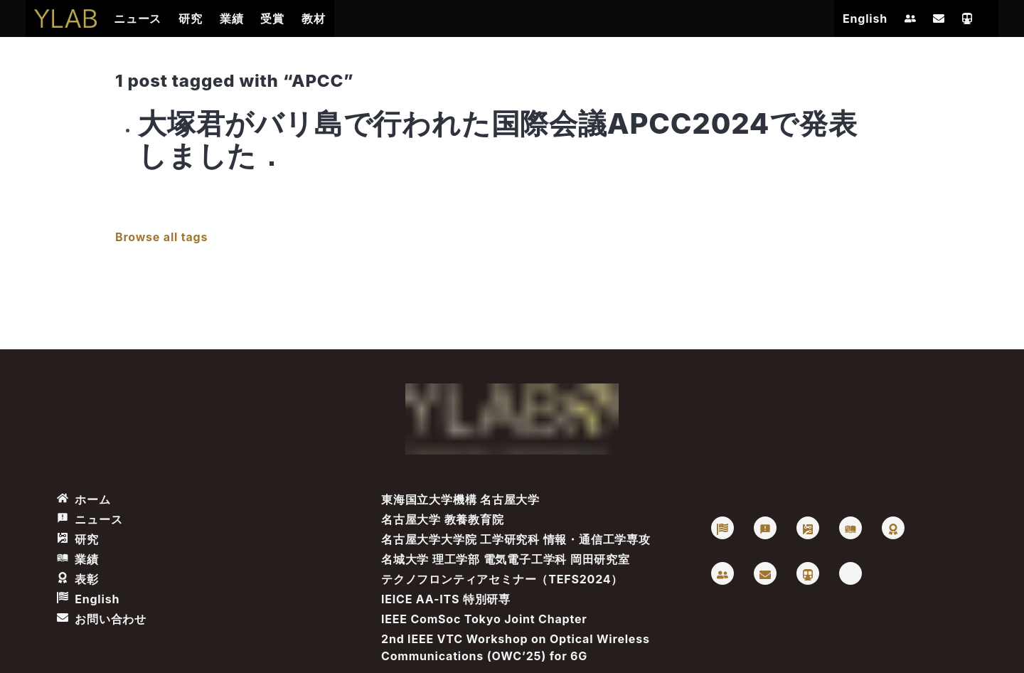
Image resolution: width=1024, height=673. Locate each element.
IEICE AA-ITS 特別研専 (446, 599)
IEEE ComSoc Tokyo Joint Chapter (484, 619)
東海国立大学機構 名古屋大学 (460, 499)
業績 (232, 18)
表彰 (78, 579)
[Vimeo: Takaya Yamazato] (850, 573)
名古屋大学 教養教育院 (442, 519)
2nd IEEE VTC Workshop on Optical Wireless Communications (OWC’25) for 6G (515, 647)
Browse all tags (161, 237)
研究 (190, 18)
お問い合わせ (101, 619)
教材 (314, 18)
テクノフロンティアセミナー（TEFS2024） (502, 579)
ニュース (137, 18)
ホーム (84, 499)
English (865, 18)
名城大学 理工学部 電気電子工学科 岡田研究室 (505, 559)
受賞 (272, 18)
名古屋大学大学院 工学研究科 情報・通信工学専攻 (516, 539)
